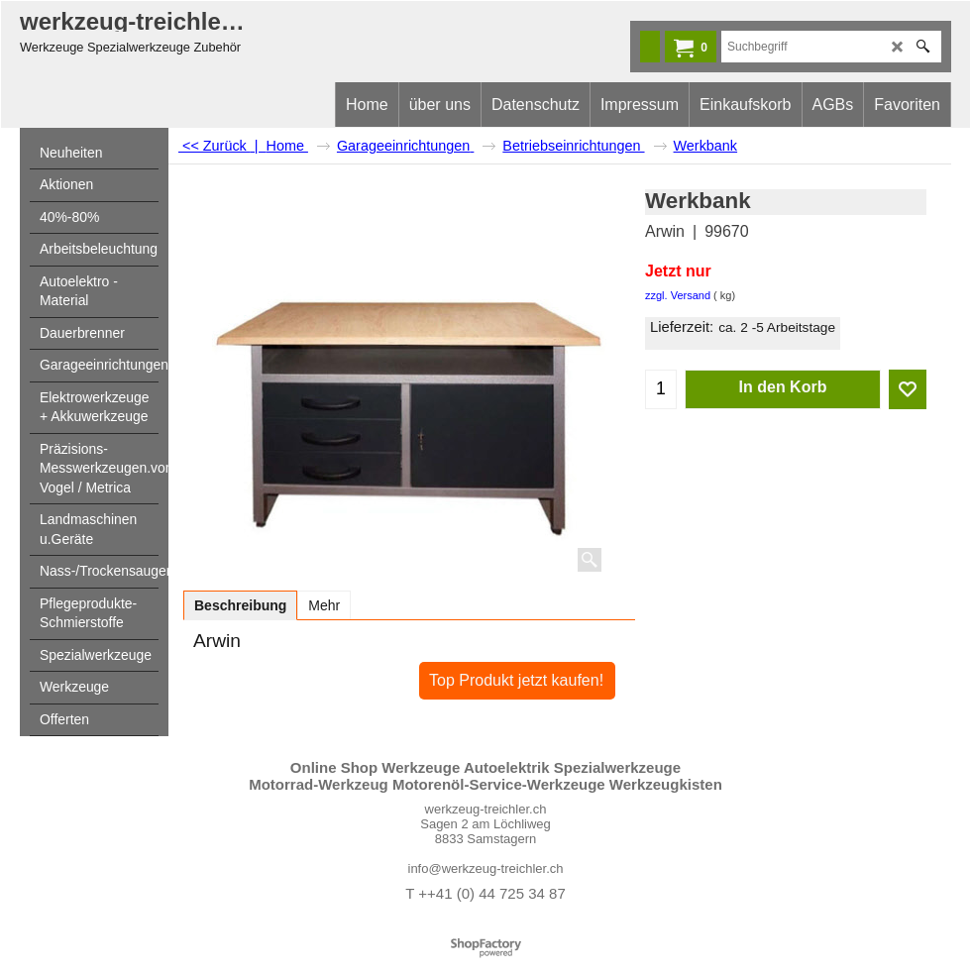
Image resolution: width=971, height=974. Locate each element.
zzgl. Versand (677, 295)
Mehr (324, 605)
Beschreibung (240, 605)
